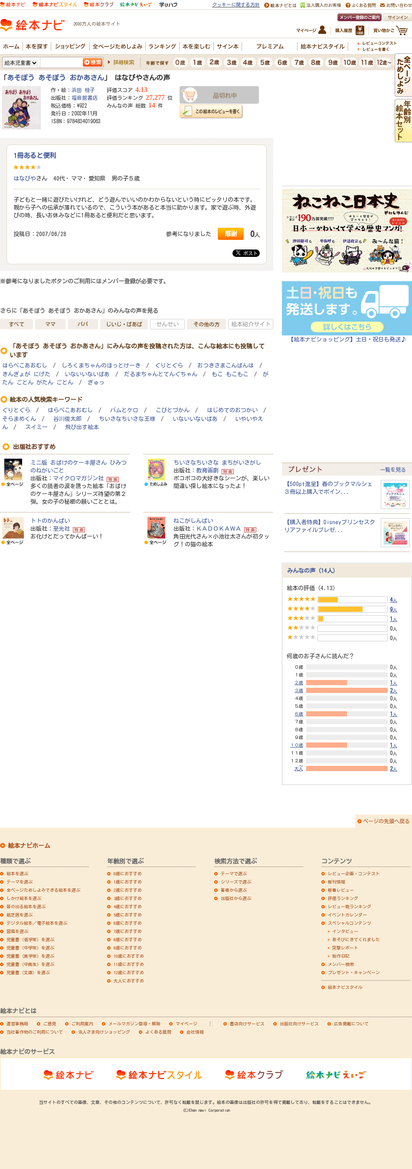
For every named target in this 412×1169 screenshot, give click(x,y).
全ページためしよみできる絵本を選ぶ (43, 890)
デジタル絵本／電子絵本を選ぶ (37, 923)
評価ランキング (343, 898)
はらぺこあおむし (24, 365)
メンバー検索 (341, 964)
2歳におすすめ (128, 890)
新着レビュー (341, 890)
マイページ (186, 1023)
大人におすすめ (129, 981)
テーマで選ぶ (234, 873)
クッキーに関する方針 (236, 4)
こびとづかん (173, 410)
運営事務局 (17, 1023)
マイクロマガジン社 (78, 478)
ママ (50, 324)
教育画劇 (207, 470)
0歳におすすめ (128, 873)
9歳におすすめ (128, 948)
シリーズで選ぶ (236, 882)
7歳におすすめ (128, 931)
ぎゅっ (96, 382)
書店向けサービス (247, 1023)
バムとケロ (124, 410)
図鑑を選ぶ (17, 931)
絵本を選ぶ (17, 873)
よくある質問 (158, 1032)
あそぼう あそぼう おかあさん (55, 77)
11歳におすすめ (129, 964)
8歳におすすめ (128, 939)
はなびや (24, 178)
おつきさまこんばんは (225, 365)
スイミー (36, 427)
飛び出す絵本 (82, 427)
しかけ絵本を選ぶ (24, 898)
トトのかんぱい (50, 521)
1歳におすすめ (128, 882)
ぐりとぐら (169, 365)
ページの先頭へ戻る (386, 821)
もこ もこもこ (230, 374)
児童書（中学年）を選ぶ (30, 948)
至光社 (61, 528)
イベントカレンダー (347, 915)
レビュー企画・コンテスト (354, 873)
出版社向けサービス (299, 1023)
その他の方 (206, 324)
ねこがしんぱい (193, 521)
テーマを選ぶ (20, 882)
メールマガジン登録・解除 (134, 1023)
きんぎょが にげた (26, 374)
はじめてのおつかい (232, 410)
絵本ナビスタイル (345, 987)
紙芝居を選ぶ (20, 915)
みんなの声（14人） (312, 571)
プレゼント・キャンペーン (354, 972)
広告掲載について (351, 1023)
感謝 (231, 233)
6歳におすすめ (128, 923)
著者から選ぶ (234, 890)
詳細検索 (123, 62)
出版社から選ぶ (236, 898)
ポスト (247, 253)
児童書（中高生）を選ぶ (30, 964)
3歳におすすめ (128, 898)
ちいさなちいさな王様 (127, 419)
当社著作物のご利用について (35, 1032)
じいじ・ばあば (124, 324)
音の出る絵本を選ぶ (26, 906)
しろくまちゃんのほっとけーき (101, 365)
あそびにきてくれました (356, 939)
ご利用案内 (82, 1023)
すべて (16, 324)
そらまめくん (19, 419)
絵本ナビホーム (29, 846)
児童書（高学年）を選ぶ (30, 956)
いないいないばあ (87, 374)
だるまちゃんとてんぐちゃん (160, 374)
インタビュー (345, 931)
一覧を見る (393, 469)
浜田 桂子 (83, 89)
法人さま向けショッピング (104, 1032)
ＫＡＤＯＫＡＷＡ (218, 528)
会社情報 (195, 1032)
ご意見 (49, 1023)
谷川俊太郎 (67, 419)
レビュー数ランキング (349, 906)
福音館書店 (85, 97)
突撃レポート (345, 948)
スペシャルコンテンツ (349, 923)
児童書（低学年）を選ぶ (30, 939)
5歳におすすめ (128, 915)
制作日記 (341, 956)
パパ (83, 324)
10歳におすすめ (129, 956)
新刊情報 (336, 882)
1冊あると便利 (34, 155)
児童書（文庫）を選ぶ (28, 972)
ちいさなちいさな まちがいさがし (217, 463)
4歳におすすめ (128, 906)
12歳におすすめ (129, 972)
